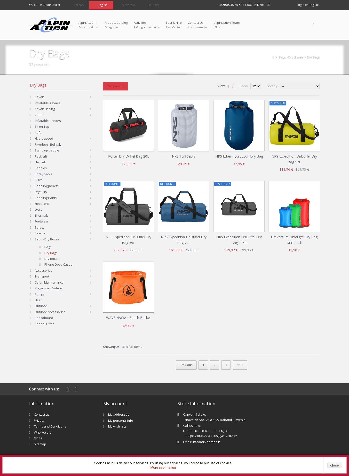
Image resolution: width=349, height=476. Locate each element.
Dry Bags (50, 253)
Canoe (39, 114)
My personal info (120, 420)
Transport (42, 276)
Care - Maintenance (49, 282)
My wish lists (117, 426)
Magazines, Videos (49, 288)
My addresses (118, 414)
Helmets (41, 162)
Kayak (39, 97)
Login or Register (308, 5)
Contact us (41, 414)
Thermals (41, 215)
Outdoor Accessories (50, 312)
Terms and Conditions (50, 426)
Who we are (43, 432)
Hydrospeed (44, 138)
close (334, 465)
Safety (39, 227)
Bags (48, 247)
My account (115, 403)
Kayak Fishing (45, 109)
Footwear (41, 221)
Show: (244, 86)
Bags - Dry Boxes (291, 57)
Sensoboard (44, 318)
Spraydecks (43, 174)
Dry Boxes (51, 258)
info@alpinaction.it (206, 442)
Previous (186, 365)
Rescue (40, 233)
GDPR (38, 438)
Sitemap (40, 444)
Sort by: (272, 86)
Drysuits (41, 192)
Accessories (43, 270)
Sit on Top (42, 126)
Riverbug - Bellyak (48, 144)
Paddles (41, 168)
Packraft (41, 156)
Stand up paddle (47, 150)
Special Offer (44, 324)
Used (38, 300)
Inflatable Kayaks (47, 103)
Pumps (40, 294)
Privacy (39, 420)
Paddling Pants (46, 198)
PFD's (39, 180)
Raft (38, 132)
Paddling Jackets (47, 186)
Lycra (38, 209)
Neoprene (42, 203)
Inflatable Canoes (48, 121)
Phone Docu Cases (58, 264)
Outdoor (41, 306)
